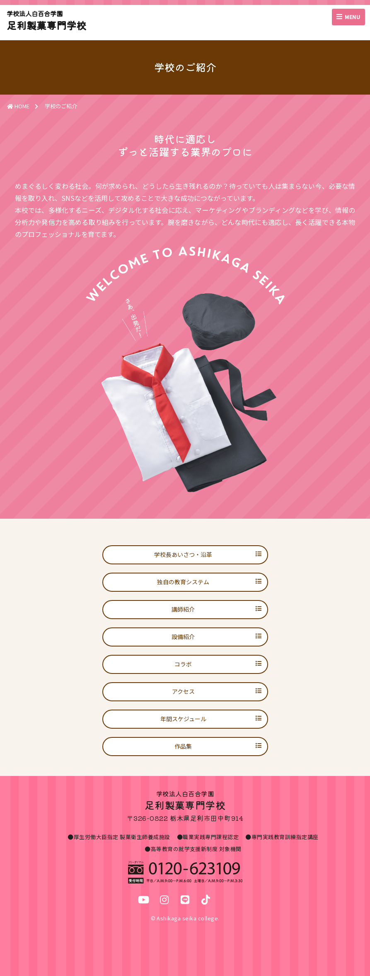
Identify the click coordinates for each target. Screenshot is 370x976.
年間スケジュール (183, 719)
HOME (18, 106)
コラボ (183, 664)
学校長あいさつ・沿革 (183, 554)
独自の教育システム (183, 582)
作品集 (183, 746)
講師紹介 (183, 609)
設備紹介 (183, 636)
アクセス (183, 691)
